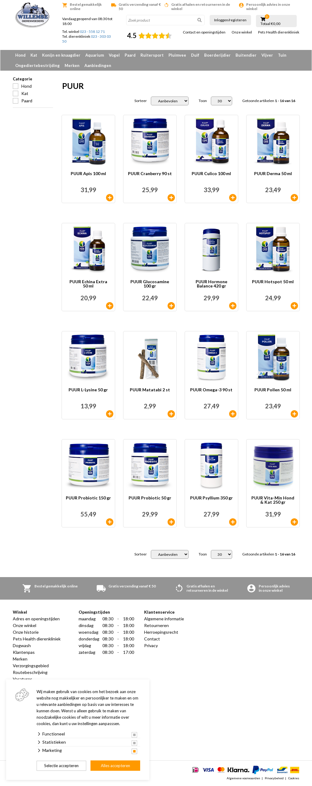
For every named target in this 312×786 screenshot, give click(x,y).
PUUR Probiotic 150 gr (88, 498)
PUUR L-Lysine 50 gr (88, 390)
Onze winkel (242, 32)
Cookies (293, 778)
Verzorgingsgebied (31, 665)
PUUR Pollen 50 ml (272, 390)
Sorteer (140, 101)
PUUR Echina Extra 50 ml (88, 284)
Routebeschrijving (30, 672)
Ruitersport (152, 55)
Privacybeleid (274, 778)
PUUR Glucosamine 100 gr (149, 284)
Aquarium (94, 55)
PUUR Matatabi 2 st (150, 390)
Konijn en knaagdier (61, 55)
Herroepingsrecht (161, 632)
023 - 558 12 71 (92, 31)
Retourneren (156, 625)
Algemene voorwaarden (243, 778)
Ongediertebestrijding (37, 65)
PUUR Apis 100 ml (88, 173)
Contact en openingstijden (204, 32)
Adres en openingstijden (36, 618)
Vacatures (22, 679)
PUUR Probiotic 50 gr (150, 498)
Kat (33, 55)
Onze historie (26, 632)
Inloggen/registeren (230, 20)
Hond (20, 55)
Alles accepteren (115, 765)
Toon (203, 101)
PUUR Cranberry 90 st (150, 173)
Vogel (114, 55)
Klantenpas (24, 652)
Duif (195, 55)
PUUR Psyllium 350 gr (211, 498)
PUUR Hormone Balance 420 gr (211, 284)
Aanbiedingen (97, 65)
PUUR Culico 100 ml (211, 173)
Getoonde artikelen (268, 101)
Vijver (267, 55)
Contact (152, 638)
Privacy (151, 645)
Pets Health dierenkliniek (278, 32)
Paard (130, 55)
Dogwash (22, 645)
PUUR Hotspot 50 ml (273, 282)
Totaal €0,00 (270, 24)
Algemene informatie (164, 618)
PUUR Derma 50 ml (273, 173)
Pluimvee (177, 55)
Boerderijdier (217, 55)
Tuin (282, 55)
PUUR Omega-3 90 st (211, 390)
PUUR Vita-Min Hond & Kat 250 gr (272, 500)
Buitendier (246, 55)
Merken (72, 65)
